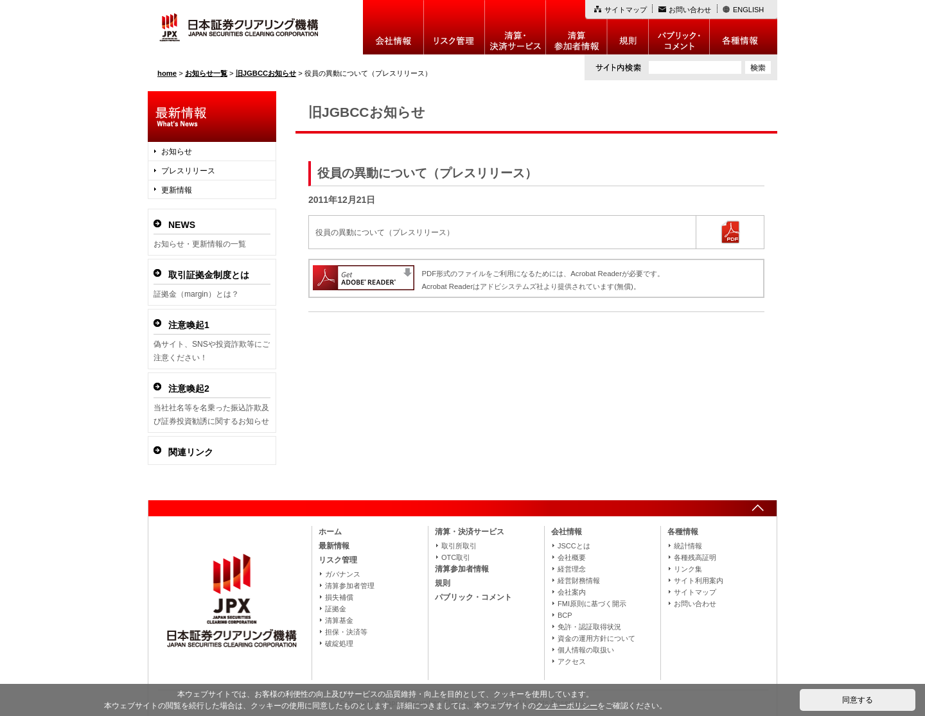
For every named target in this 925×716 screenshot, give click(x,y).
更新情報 (176, 190)
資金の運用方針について (596, 638)
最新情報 (334, 545)
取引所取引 (459, 546)
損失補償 (339, 597)
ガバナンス (342, 574)
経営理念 (572, 569)
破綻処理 (339, 643)
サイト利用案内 (698, 580)
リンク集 (688, 569)
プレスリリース (188, 170)
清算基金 (339, 620)
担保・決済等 (346, 632)
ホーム (330, 531)
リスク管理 (454, 27)
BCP (565, 615)
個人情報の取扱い (586, 650)
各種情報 (743, 27)
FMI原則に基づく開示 (592, 603)
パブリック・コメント (679, 27)
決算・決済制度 (515, 27)
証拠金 (335, 609)
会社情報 (393, 27)
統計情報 (688, 546)
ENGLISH (748, 9)
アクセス (572, 661)
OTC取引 (455, 557)
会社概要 (572, 557)
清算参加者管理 (349, 585)
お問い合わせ (690, 9)
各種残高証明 (695, 557)
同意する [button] (857, 699)
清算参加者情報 (576, 27)
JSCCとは (574, 546)
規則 (628, 27)
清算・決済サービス (469, 531)
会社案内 (572, 592)
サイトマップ (625, 9)
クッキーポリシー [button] (566, 705)
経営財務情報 (579, 580)
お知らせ (176, 151)
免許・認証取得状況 (589, 627)
